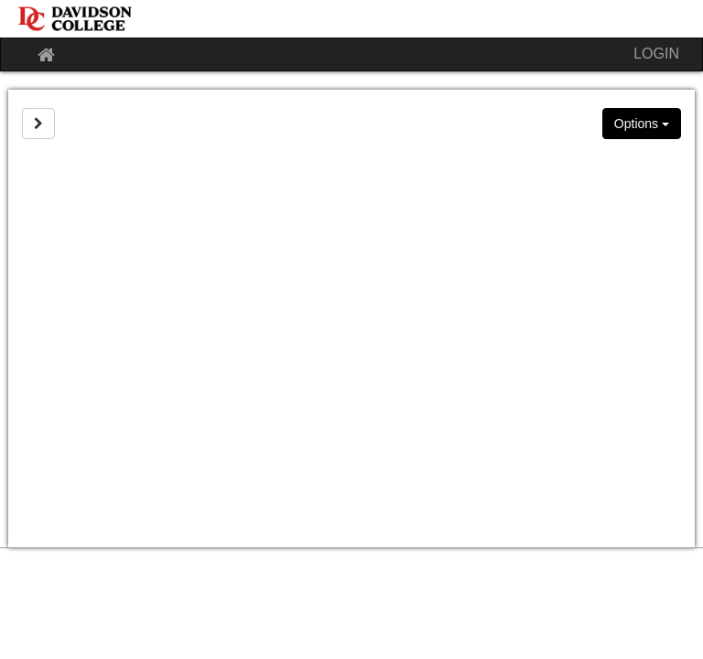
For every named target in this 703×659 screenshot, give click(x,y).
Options (641, 123)
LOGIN (656, 53)
